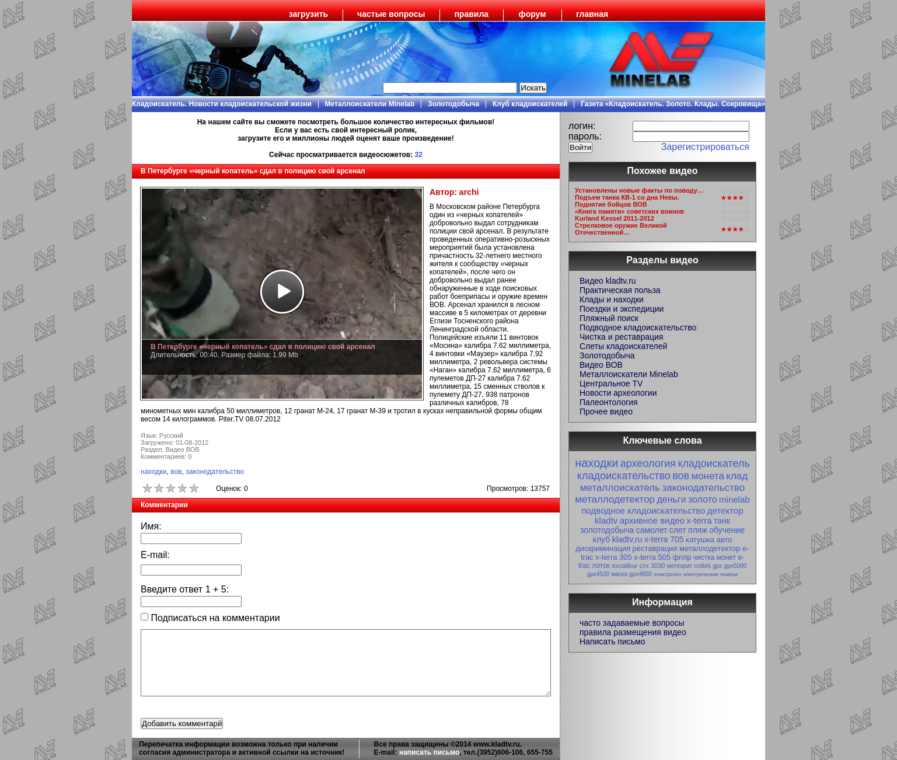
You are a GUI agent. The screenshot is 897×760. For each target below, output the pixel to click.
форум (532, 14)
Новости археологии (618, 393)
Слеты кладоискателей (623, 346)
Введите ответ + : (185, 589)
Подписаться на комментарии (210, 618)
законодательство (215, 472)
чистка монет (714, 557)
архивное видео (652, 520)
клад (737, 476)
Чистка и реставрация (621, 336)
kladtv (606, 520)
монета (707, 476)
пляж (697, 530)
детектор (725, 510)
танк (722, 520)
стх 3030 (652, 565)
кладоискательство (624, 476)
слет (677, 530)
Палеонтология (609, 402)
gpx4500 (598, 574)
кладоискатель (713, 463)
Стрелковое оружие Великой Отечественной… (621, 229)
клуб (601, 539)
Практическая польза (620, 290)
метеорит (679, 566)
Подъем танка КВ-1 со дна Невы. (627, 197)
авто (724, 539)
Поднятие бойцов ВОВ (611, 204)
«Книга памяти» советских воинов (629, 211)
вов (176, 472)
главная (592, 14)
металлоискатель (620, 487)
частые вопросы (391, 14)
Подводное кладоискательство (638, 327)
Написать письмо (612, 641)
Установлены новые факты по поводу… (639, 190)
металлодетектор (615, 499)
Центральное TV (611, 383)
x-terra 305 (613, 557)
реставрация (655, 548)
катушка (700, 539)
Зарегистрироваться (705, 147)
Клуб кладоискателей (530, 104)
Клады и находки (612, 299)
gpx (717, 566)
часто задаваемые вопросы (632, 622)
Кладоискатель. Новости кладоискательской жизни (222, 104)
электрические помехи (710, 574)
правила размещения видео (633, 632)
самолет (652, 530)
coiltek (702, 566)
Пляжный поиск (609, 318)
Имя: (151, 526)
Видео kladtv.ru (608, 280)
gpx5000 (735, 566)
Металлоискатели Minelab (370, 104)
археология (648, 463)
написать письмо (429, 752)
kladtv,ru (627, 539)
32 (419, 155)
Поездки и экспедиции (622, 308)
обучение (727, 530)
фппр (681, 557)
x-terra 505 (652, 557)
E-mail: (155, 555)
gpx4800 (640, 574)
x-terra (698, 520)
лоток (601, 566)
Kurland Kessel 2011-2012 (614, 218)
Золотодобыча (453, 104)
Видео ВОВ (601, 364)
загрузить (308, 14)
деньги (671, 499)
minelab (734, 499)
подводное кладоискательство (643, 510)
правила (471, 14)
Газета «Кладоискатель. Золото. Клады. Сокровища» (673, 104)
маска (619, 574)
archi (469, 192)
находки (154, 472)
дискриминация (602, 548)
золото (702, 499)
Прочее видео (606, 411)
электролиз (667, 574)
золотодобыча (607, 530)
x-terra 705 (664, 539)
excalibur (624, 565)
